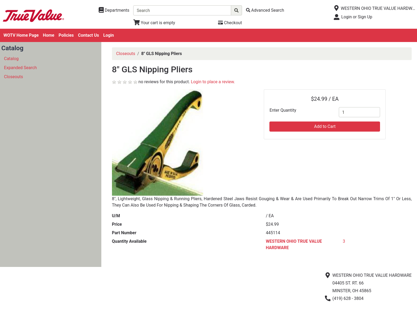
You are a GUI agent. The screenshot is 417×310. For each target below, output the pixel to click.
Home (48, 35)
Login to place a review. (213, 81)
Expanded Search (20, 67)
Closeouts (13, 76)
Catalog (11, 58)
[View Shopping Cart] (154, 22)
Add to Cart (325, 126)
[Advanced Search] (265, 10)
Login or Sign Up (356, 16)
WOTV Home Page (21, 35)
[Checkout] (230, 22)
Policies (66, 35)
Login (108, 35)
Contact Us (88, 35)
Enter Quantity (282, 110)
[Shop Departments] (114, 10)
